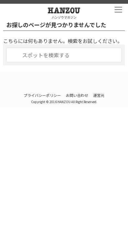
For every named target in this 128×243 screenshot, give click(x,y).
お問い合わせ (77, 95)
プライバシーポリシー (42, 95)
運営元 (98, 95)
